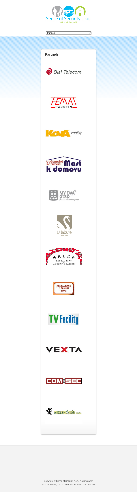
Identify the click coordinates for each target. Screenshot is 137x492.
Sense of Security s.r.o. (67, 481)
